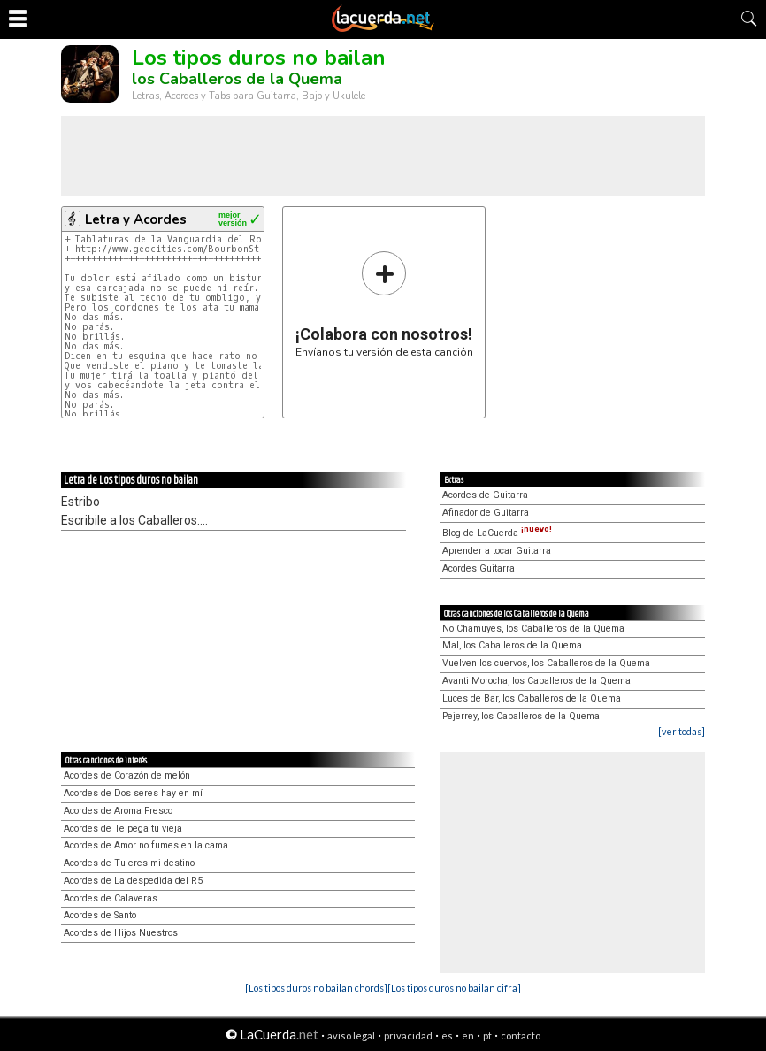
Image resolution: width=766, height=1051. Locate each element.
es (447, 1035)
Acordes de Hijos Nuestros (121, 933)
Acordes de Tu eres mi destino (129, 863)
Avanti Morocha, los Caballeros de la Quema (536, 681)
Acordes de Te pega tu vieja (123, 828)
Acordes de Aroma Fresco (118, 811)
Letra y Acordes (136, 219)
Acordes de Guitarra (485, 495)
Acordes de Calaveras (110, 898)
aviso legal (351, 1035)
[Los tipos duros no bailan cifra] (454, 987)
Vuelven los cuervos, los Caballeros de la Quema (546, 663)
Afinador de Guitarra (485, 512)
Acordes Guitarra (478, 568)
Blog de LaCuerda (497, 533)
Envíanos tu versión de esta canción (384, 304)
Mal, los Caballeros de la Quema (512, 645)
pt (487, 1035)
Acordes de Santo (100, 915)
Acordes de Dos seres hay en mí (133, 793)
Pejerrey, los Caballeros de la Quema (521, 716)
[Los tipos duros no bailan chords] (316, 987)
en (468, 1035)
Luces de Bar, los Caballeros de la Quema (531, 698)
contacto (520, 1035)
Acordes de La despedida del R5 (133, 880)
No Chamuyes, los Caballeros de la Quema (533, 628)
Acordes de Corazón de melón (127, 775)
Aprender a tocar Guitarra (496, 550)
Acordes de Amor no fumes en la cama (146, 845)
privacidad (408, 1035)
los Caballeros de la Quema (237, 78)
